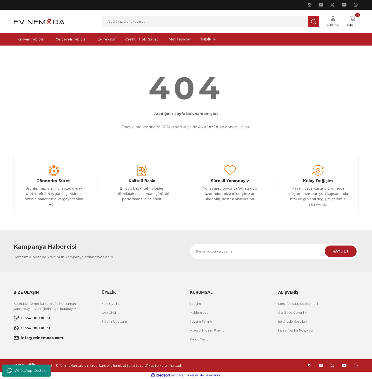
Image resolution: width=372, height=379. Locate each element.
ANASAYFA (208, 127)
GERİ (165, 127)
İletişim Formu (201, 322)
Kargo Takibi (199, 339)
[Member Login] (330, 21)
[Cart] (352, 21)
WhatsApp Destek (26, 370)
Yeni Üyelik (110, 304)
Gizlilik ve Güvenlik (292, 313)
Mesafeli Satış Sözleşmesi (298, 304)
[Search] (209, 21)
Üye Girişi (109, 313)
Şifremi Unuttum (114, 322)
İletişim (195, 304)
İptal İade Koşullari (292, 322)
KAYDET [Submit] (340, 251)
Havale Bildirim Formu (207, 330)
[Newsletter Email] (274, 251)
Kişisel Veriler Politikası (295, 330)
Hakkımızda (199, 313)
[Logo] (39, 21)
